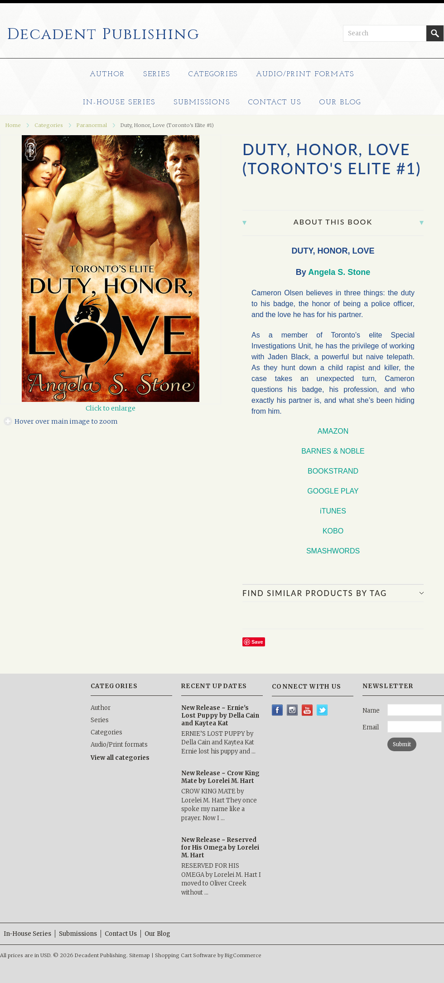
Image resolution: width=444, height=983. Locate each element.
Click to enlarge (110, 408)
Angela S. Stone (339, 272)
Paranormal (92, 125)
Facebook (277, 710)
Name (371, 710)
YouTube (307, 710)
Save (257, 642)
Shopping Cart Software (185, 955)
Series (156, 74)
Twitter (322, 710)
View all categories (120, 758)
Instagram (292, 710)
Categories (213, 74)
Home (13, 125)
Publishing (103, 34)
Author (107, 74)
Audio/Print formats (305, 74)
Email (370, 727)
